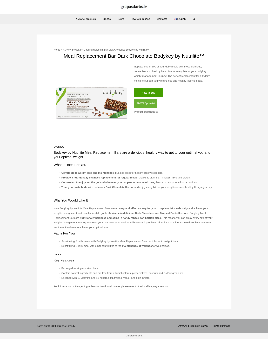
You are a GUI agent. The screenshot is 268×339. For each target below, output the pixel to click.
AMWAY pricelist (146, 103)
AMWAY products (90, 18)
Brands (109, 18)
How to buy (149, 92)
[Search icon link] (188, 18)
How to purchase (139, 18)
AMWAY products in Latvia (194, 326)
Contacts (159, 18)
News (121, 18)
